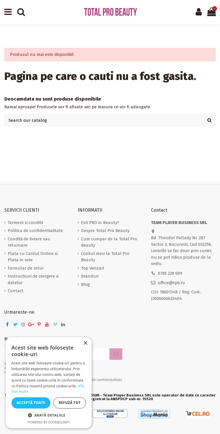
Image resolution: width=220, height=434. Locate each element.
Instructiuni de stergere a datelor (33, 279)
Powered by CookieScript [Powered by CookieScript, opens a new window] (49, 422)
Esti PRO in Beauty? (100, 222)
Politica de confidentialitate (35, 230)
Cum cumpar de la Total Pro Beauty (109, 242)
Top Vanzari (92, 268)
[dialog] (49, 382)
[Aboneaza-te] (115, 354)
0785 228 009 (170, 273)
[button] (48, 415)
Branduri (90, 276)
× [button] (85, 343)
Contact (15, 290)
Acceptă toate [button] (31, 402)
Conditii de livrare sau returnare (29, 242)
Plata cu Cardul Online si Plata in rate (33, 257)
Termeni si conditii (25, 222)
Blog (85, 284)
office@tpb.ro (171, 282)
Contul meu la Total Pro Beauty (105, 257)
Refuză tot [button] (69, 402)
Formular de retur (26, 268)
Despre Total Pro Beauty (105, 230)
